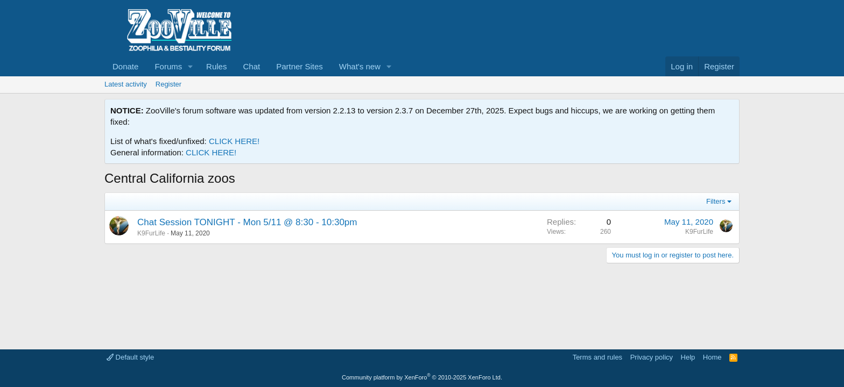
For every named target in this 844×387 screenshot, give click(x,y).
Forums (168, 66)
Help (688, 357)
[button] (190, 66)
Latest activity (125, 84)
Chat (251, 66)
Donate (125, 66)
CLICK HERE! (234, 141)
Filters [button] (715, 201)
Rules (216, 66)
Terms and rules (597, 357)
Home (712, 357)
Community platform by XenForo (422, 377)
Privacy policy (651, 357)
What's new (360, 66)
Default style (130, 357)
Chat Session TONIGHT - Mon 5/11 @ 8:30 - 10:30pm (247, 222)
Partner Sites (299, 66)
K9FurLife (151, 233)
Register (168, 84)
